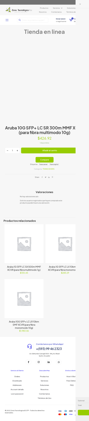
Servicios (44, 381)
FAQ (72, 385)
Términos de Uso (44, 398)
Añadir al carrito (49, 150)
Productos (44, 376)
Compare (44, 159)
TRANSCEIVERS (48, 169)
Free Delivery (71, 381)
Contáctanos (44, 394)
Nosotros (44, 389)
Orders (17, 376)
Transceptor (54, 164)
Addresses (17, 385)
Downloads (17, 381)
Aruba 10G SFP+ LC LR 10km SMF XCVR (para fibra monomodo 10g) (24, 324)
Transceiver (43, 164)
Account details (17, 389)
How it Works (71, 376)
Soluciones (44, 385)
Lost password (17, 394)
